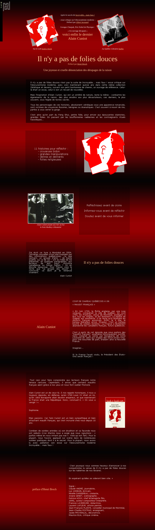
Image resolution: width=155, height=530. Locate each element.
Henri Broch (82, 64)
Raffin (121, 49)
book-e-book (47, 49)
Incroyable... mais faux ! (85, 15)
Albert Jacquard (82, 22)
